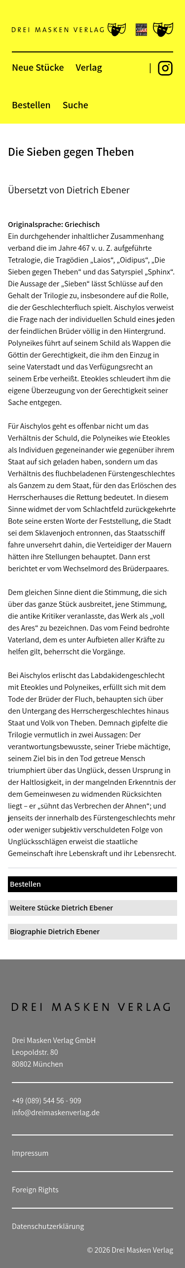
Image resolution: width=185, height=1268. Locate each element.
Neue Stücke (38, 67)
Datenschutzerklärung (48, 1226)
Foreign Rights (35, 1189)
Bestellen (31, 104)
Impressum (30, 1153)
